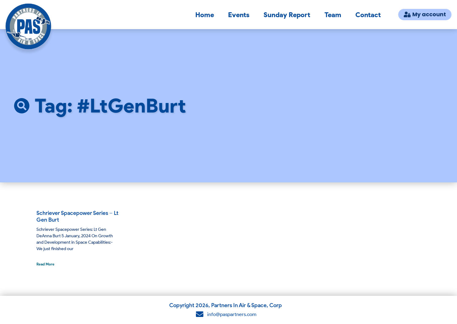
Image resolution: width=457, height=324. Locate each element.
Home (204, 15)
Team (332, 15)
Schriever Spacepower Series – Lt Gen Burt (77, 216)
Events (238, 15)
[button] (21, 105)
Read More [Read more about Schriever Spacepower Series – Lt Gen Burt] (45, 264)
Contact (368, 15)
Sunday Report (287, 15)
